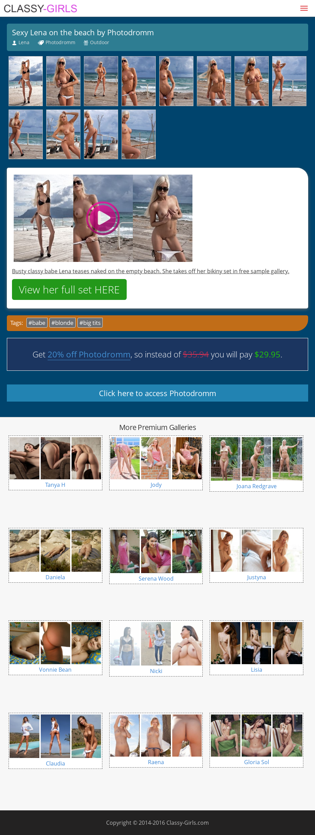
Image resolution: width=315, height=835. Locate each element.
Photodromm (60, 42)
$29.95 (267, 354)
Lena (23, 42)
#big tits (90, 323)
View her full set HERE (69, 289)
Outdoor (99, 42)
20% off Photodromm (89, 354)
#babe (37, 323)
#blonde (62, 323)
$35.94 (196, 354)
